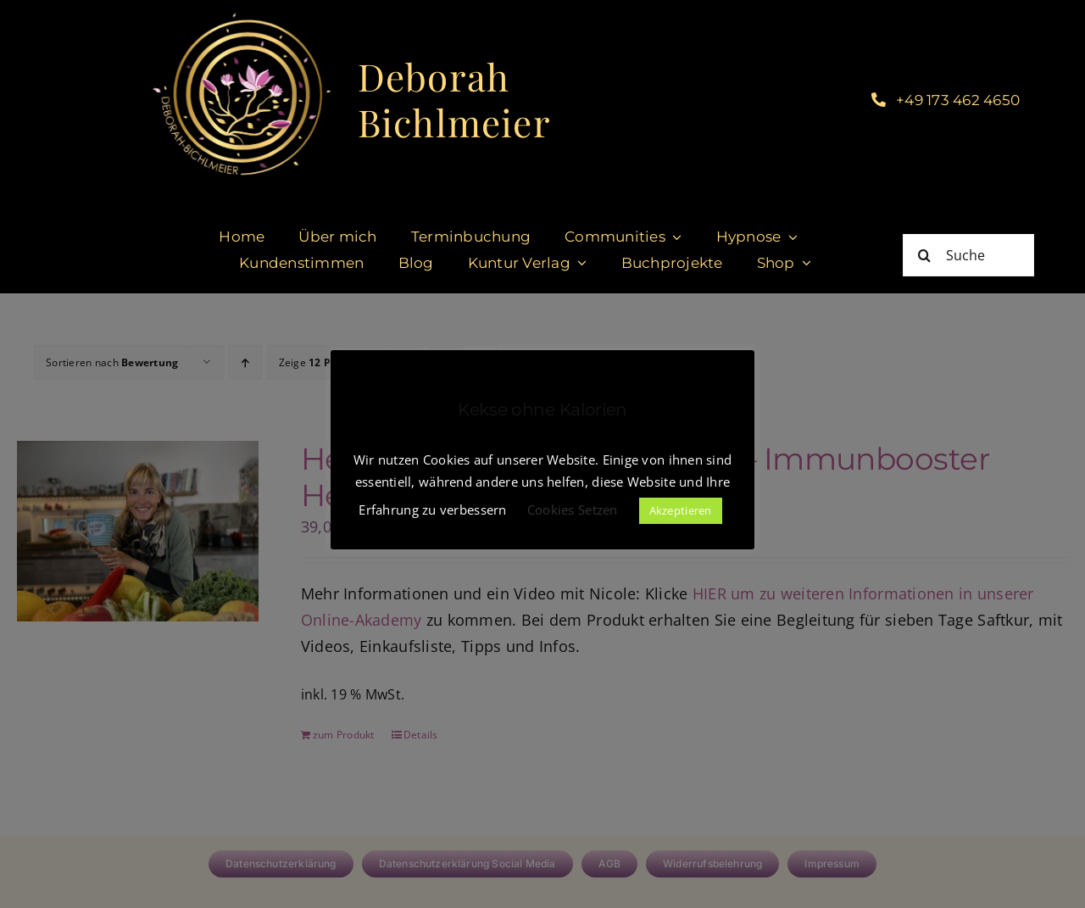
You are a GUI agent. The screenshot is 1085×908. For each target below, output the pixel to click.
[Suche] (968, 255)
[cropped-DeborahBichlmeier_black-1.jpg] (240, 16)
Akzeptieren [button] (680, 510)
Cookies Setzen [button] (572, 509)
